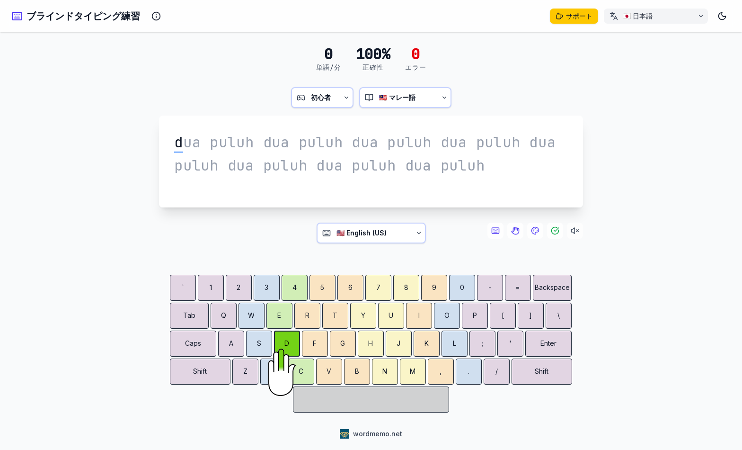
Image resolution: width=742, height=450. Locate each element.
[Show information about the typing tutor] (156, 16)
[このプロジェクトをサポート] (574, 16)
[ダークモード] (722, 16)
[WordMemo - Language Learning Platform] (371, 433)
